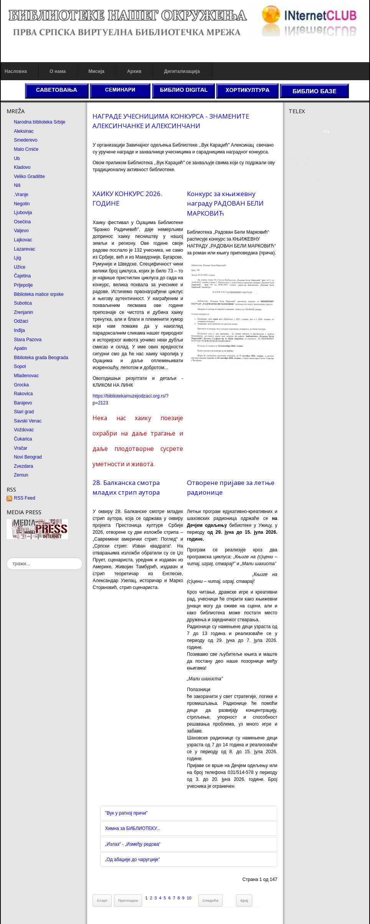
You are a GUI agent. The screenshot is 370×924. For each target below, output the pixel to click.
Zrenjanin (23, 312)
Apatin (20, 348)
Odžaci (21, 321)
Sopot (20, 366)
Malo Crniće (26, 149)
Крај (244, 900)
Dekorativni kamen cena (313, 165)
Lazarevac (24, 249)
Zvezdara (23, 466)
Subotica (23, 303)
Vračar (20, 448)
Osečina (22, 221)
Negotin (22, 203)
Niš (17, 185)
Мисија (96, 71)
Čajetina (22, 276)
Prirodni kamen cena (310, 158)
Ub (17, 158)
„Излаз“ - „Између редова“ (132, 844)
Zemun (21, 475)
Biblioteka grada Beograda (41, 357)
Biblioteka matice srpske (38, 294)
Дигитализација (182, 71)
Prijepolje (23, 285)
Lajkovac (23, 240)
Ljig (17, 258)
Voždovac (24, 429)
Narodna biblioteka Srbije (39, 122)
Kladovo (22, 167)
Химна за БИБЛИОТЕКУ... (132, 828)
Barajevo (23, 403)
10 (189, 898)
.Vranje (21, 194)
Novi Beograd (28, 457)
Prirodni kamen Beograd (313, 172)
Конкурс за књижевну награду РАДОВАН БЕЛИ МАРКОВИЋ (225, 203)
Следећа (210, 900)
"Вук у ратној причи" (126, 813)
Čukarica (23, 439)
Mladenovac (26, 375)
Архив (134, 71)
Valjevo (21, 230)
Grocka (21, 385)
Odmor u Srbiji (303, 179)
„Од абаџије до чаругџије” (132, 859)
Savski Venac (27, 421)
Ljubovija (23, 212)
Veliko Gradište (29, 176)
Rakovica (23, 393)
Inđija (19, 330)
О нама (58, 71)
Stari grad (24, 411)
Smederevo (25, 140)
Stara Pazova (27, 339)
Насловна (16, 71)
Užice (19, 267)
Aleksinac (23, 131)
